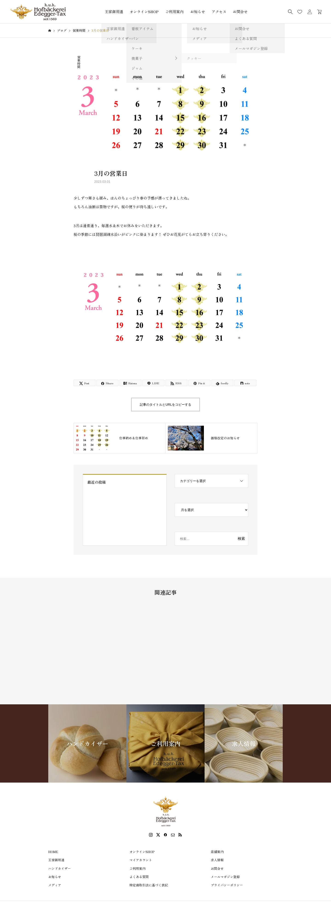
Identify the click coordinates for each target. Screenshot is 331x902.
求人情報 (217, 860)
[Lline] (153, 383)
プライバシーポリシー (227, 885)
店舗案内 (217, 851)
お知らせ (197, 11)
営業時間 (79, 61)
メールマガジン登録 (225, 876)
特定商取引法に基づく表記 (148, 885)
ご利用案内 (174, 11)
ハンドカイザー (59, 868)
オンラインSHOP (144, 11)
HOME (53, 851)
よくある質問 (139, 876)
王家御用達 (114, 11)
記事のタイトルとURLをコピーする (165, 404)
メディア (54, 885)
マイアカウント (140, 860)
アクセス (219, 11)
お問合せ (240, 11)
